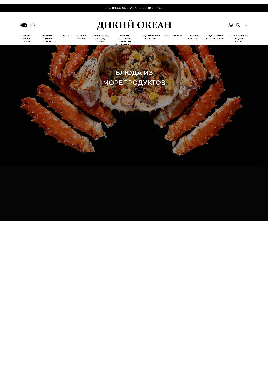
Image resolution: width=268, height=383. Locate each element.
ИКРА (66, 36)
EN (30, 25)
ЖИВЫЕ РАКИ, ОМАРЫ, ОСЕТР (100, 39)
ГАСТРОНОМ (172, 36)
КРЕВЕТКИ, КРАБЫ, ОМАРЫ (26, 39)
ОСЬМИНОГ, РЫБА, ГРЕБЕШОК (49, 39)
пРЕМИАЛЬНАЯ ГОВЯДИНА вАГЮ (238, 39)
